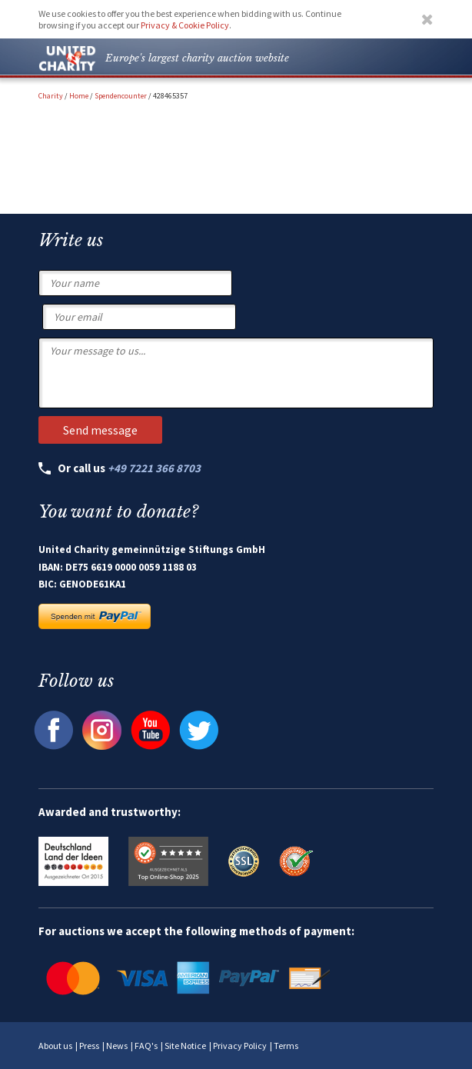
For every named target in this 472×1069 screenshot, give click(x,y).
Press (89, 1045)
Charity (50, 96)
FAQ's (146, 1045)
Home (78, 96)
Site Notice (185, 1045)
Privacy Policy (240, 1045)
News (117, 1045)
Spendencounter (121, 96)
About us (55, 1045)
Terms (286, 1045)
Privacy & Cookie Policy (185, 25)
